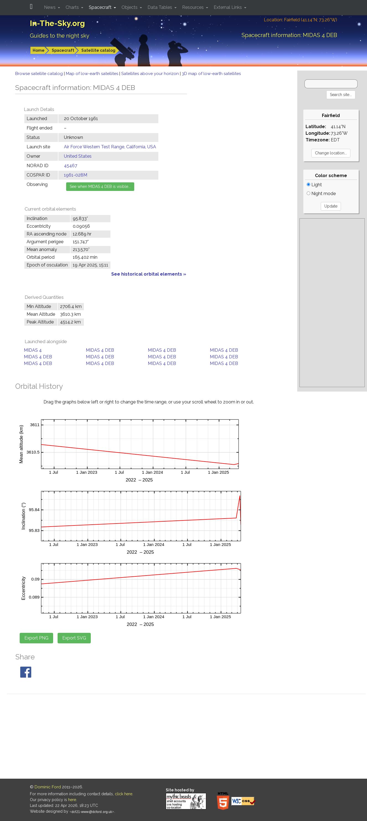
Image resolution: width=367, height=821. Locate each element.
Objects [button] (130, 7)
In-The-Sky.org (57, 23)
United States (78, 156)
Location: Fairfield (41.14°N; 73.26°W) (300, 19)
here (72, 799)
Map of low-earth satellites (92, 73)
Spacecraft (63, 50)
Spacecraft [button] (101, 7)
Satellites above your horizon (150, 73)
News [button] (50, 7)
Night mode (321, 193)
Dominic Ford (48, 786)
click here (123, 794)
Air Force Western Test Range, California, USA (110, 146)
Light (314, 184)
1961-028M (75, 175)
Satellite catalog (98, 50)
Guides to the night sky (59, 35)
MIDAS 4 (33, 350)
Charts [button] (73, 7)
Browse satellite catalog (39, 73)
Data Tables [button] (160, 7)
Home (39, 50)
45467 (70, 165)
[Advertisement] (332, 303)
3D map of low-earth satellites (211, 73)
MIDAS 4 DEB (100, 350)
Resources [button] (193, 7)
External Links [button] (228, 7)
